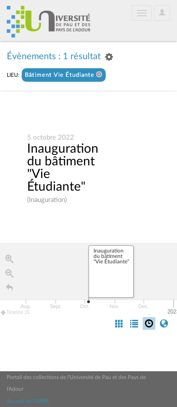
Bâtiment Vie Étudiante (63, 74)
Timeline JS (15, 312)
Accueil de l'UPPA (28, 401)
